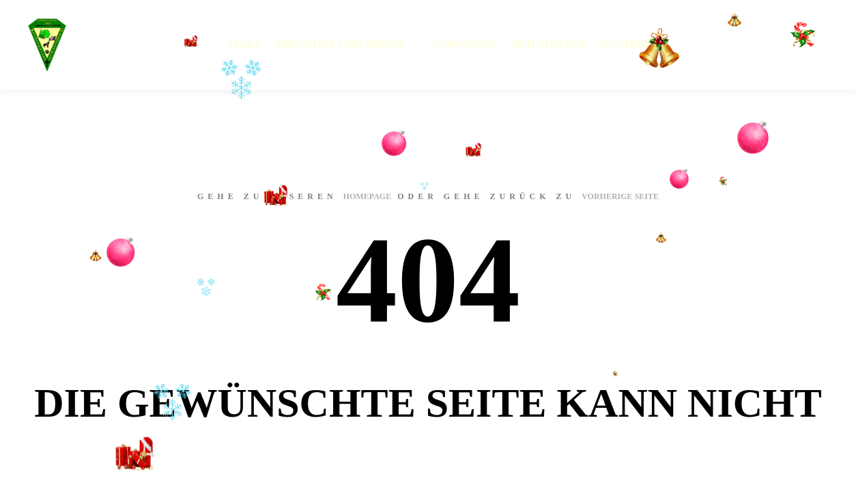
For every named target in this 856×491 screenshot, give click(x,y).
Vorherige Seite (620, 196)
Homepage (367, 196)
